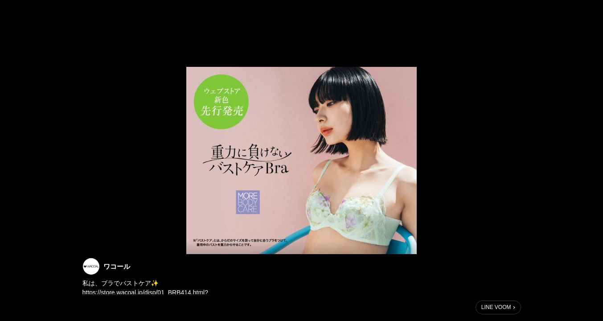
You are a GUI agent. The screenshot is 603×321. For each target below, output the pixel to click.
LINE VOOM (496, 307)
